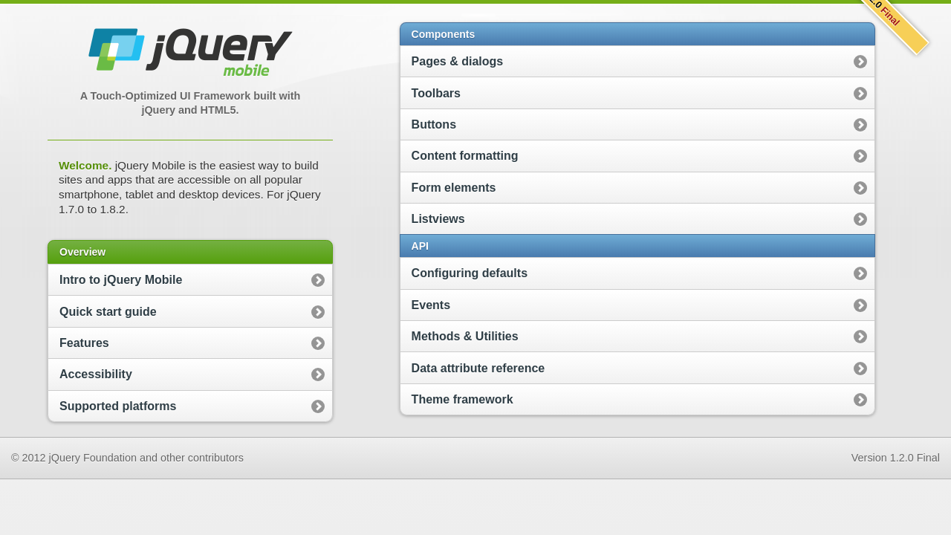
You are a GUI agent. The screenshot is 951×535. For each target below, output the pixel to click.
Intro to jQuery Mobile (120, 279)
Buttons (434, 124)
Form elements (454, 187)
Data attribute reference (478, 368)
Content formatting (465, 155)
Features (84, 343)
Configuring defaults (470, 273)
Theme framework (462, 399)
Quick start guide (108, 311)
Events (431, 305)
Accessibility (95, 374)
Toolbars (436, 93)
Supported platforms (117, 406)
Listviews (438, 219)
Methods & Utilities (465, 336)
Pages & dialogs (458, 61)
